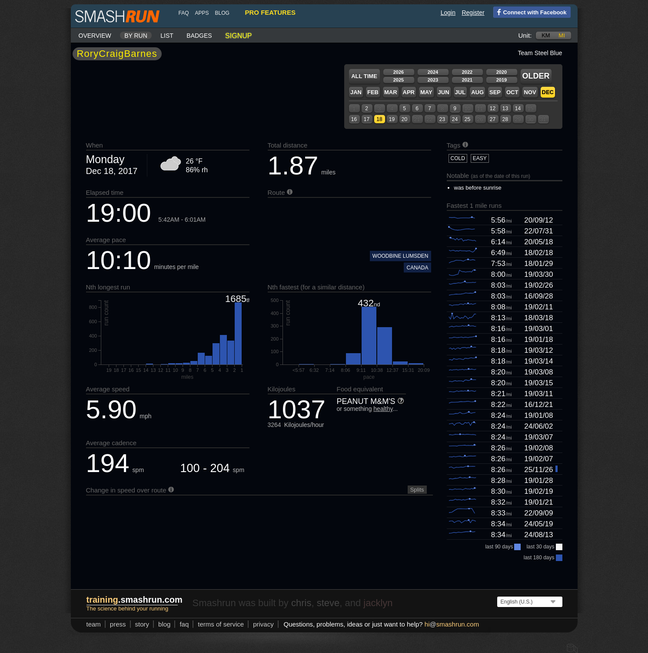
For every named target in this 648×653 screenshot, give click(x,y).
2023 (433, 79)
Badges (199, 35)
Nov (530, 92)
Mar (390, 92)
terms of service (221, 624)
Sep (495, 92)
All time (364, 76)
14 (518, 108)
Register (473, 12)
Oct (512, 92)
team (93, 624)
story (142, 624)
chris (301, 602)
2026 (398, 72)
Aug (477, 92)
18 (379, 119)
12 (492, 108)
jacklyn (377, 602)
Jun (443, 92)
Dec (548, 92)
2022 (467, 72)
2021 (467, 79)
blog (222, 13)
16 (354, 119)
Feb (373, 92)
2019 (501, 79)
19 (392, 119)
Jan (356, 92)
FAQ (184, 13)
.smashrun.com (134, 599)
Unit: (525, 35)
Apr (409, 92)
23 (442, 119)
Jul (460, 92)
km (546, 35)
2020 (501, 72)
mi (561, 35)
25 (467, 119)
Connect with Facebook (530, 11)
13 (505, 108)
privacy (263, 624)
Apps (202, 13)
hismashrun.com (452, 624)
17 (366, 119)
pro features (270, 12)
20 (404, 119)
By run (135, 35)
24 (455, 119)
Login (448, 12)
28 (505, 119)
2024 (433, 72)
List (166, 35)
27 (492, 119)
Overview (95, 35)
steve (328, 602)
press (118, 624)
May (426, 92)
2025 (398, 79)
